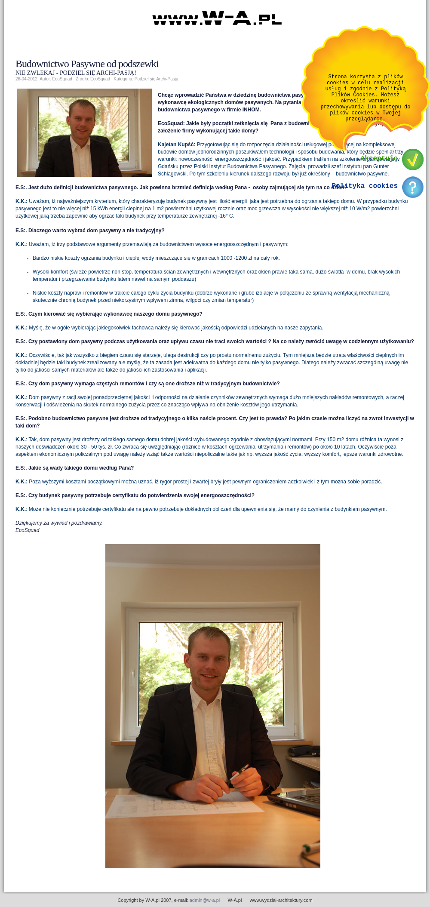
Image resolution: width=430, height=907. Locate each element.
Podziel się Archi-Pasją (156, 79)
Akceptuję (379, 170)
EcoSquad (100, 79)
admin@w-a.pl (205, 900)
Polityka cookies (365, 197)
